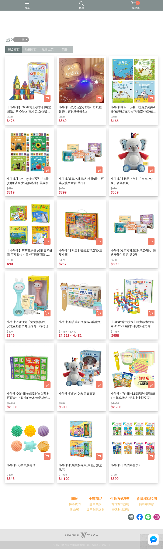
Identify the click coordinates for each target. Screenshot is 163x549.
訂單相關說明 (95, 509)
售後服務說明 (120, 509)
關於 (74, 498)
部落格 (74, 509)
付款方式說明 (120, 498)
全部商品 (95, 498)
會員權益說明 (146, 498)
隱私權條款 (146, 504)
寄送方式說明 (120, 504)
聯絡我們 (75, 504)
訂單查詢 (95, 504)
